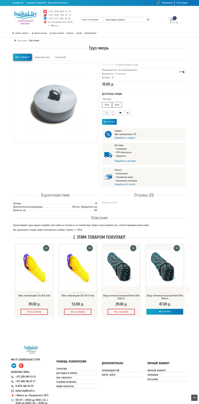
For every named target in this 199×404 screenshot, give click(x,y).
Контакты (70, 33)
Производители (91, 33)
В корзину (109, 122)
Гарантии (61, 353)
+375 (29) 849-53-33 (26, 361)
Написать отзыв (132, 65)
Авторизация (167, 2)
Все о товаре (23, 57)
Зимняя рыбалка (39, 33)
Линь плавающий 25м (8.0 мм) (34, 295)
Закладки (152, 359)
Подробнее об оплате (125, 184)
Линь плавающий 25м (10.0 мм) (77, 295)
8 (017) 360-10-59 (24, 370)
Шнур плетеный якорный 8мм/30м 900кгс (165, 297)
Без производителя (127, 70)
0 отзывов (118, 65)
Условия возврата (66, 366)
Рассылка (152, 363)
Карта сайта (108, 359)
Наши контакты (65, 370)
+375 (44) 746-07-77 (25, 365)
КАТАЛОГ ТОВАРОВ (21, 33)
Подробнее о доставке (125, 161)
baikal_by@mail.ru (25, 375)
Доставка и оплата (57, 33)
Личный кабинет (156, 355)
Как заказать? (64, 362)
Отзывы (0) (60, 57)
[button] (187, 281)
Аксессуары (22, 40)
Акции (79, 33)
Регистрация (182, 2)
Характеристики (42, 57)
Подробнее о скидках (125, 137)
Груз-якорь (107, 99)
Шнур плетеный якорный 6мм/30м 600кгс (121, 297)
